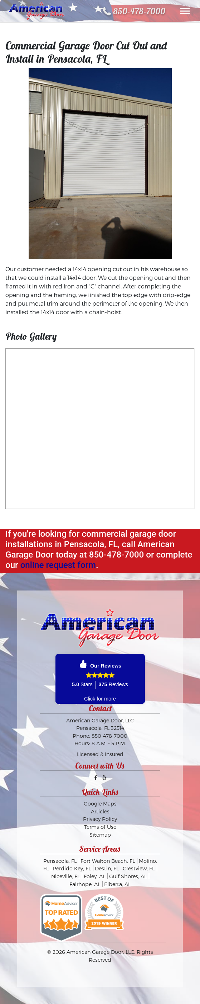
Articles (100, 811)
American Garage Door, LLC (100, 952)
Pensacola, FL (60, 861)
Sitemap (100, 835)
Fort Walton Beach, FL (108, 861)
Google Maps (100, 803)
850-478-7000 (139, 11)
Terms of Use (100, 827)
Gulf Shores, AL (128, 876)
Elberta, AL (117, 884)
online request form (58, 565)
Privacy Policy (100, 819)
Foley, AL (94, 876)
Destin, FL (107, 868)
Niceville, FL (65, 876)
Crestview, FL (139, 868)
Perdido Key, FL (72, 868)
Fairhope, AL (84, 884)
